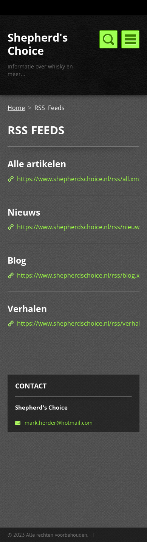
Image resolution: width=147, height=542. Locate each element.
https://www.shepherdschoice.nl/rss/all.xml (79, 179)
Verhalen (27, 309)
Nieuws (24, 212)
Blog (17, 260)
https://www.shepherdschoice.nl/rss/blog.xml (82, 275)
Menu (130, 39)
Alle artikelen (37, 164)
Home (16, 108)
